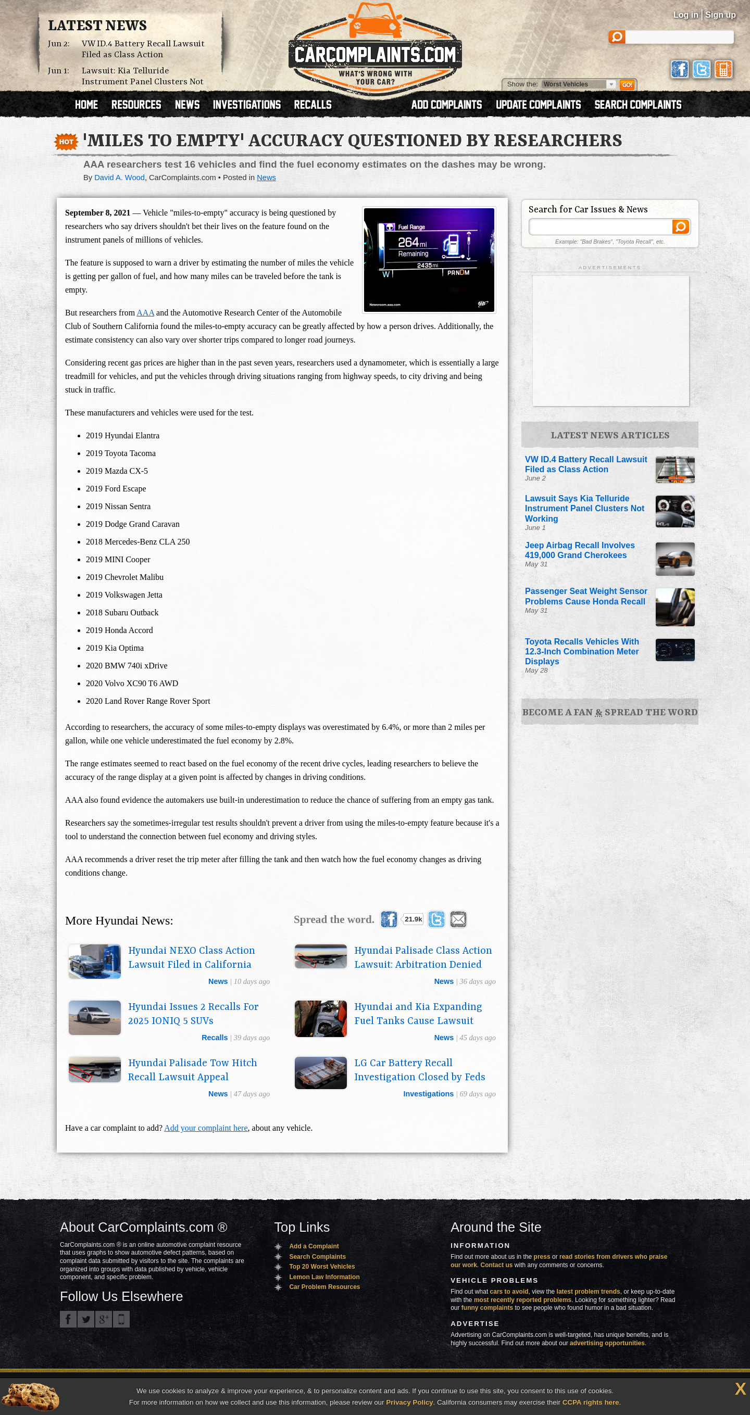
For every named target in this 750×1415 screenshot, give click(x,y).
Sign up (720, 14)
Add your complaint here (205, 1127)
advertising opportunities (607, 1343)
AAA (145, 312)
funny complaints (487, 1307)
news (218, 981)
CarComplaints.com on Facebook (68, 1319)
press (542, 1256)
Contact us (497, 1265)
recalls (215, 1037)
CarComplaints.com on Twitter (86, 1319)
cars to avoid (509, 1291)
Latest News (97, 26)
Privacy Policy (409, 1402)
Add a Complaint (314, 1246)
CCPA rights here (590, 1402)
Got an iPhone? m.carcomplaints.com (121, 1319)
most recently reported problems (522, 1300)
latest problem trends (588, 1291)
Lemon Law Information (324, 1277)
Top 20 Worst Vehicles (322, 1266)
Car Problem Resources (324, 1287)
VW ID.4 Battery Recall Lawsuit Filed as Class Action (143, 49)
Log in (685, 14)
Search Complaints (317, 1256)
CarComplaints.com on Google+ (103, 1319)
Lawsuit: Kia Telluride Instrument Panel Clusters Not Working (143, 82)
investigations (429, 1094)
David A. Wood (119, 177)
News (266, 177)
